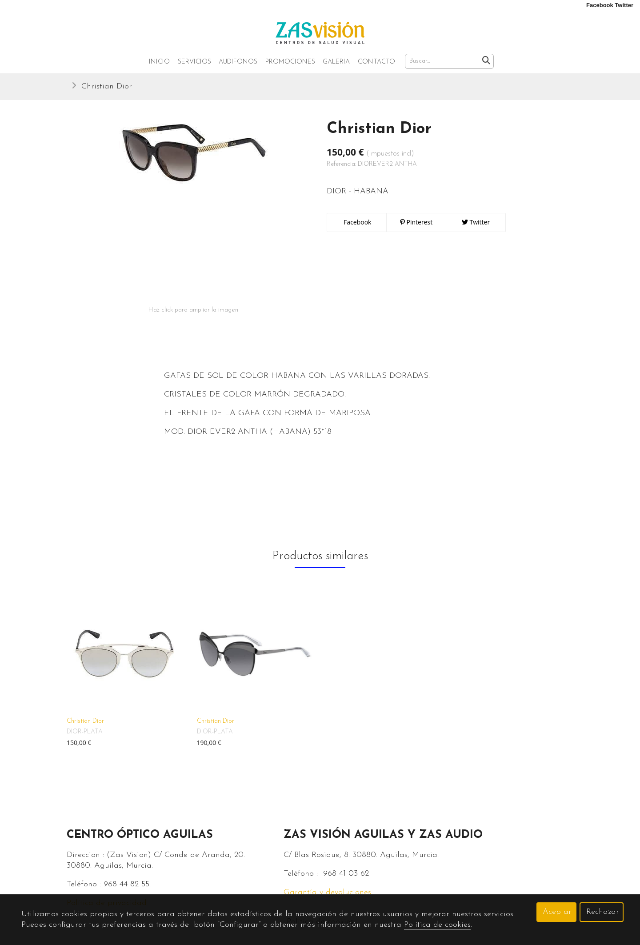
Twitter (476, 222)
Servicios (194, 62)
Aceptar (557, 912)
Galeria (336, 62)
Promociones (290, 62)
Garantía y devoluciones (327, 892)
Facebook (357, 222)
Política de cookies (437, 925)
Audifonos (238, 62)
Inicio (159, 62)
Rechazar (602, 912)
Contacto (376, 62)
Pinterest (416, 222)
